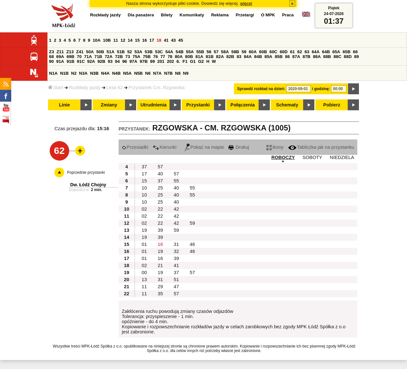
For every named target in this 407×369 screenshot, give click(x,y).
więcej (246, 3)
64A (316, 51)
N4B (116, 73)
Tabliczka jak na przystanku (321, 147)
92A (91, 61)
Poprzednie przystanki (86, 172)
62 (299, 51)
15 (137, 40)
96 (124, 61)
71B (98, 56)
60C (273, 51)
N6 (148, 73)
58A (225, 51)
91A (60, 61)
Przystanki (198, 104)
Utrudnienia (153, 104)
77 (162, 56)
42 (176, 209)
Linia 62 (114, 87)
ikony (274, 147)
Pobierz (331, 104)
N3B (94, 73)
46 (192, 244)
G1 (193, 61)
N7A (157, 73)
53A (138, 51)
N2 (74, 73)
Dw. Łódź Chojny (88, 184)
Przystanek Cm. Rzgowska (157, 87)
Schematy (287, 104)
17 (151, 40)
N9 (185, 73)
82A (220, 56)
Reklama (220, 15)
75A (136, 56)
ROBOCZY (283, 157)
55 (176, 180)
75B (147, 56)
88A (316, 56)
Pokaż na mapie (204, 147)
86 (287, 56)
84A (248, 56)
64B (326, 51)
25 (160, 187)
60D (283, 51)
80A (178, 56)
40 (160, 173)
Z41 (80, 51)
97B (143, 61)
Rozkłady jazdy (85, 87)
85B (278, 56)
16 (144, 40)
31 (176, 244)
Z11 (60, 51)
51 (176, 279)
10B (107, 40)
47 (176, 286)
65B (346, 51)
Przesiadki (135, 147)
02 (144, 209)
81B (209, 56)
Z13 (70, 51)
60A (252, 51)
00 (144, 272)
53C (159, 51)
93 (110, 61)
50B (100, 51)
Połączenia (242, 104)
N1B (64, 73)
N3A (83, 73)
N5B (138, 73)
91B (70, 61)
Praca (288, 15)
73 (127, 56)
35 (160, 293)
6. (178, 61)
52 (129, 51)
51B (121, 51)
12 (122, 40)
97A (133, 61)
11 (115, 40)
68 (51, 56)
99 (152, 61)
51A (110, 51)
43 (173, 40)
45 (180, 40)
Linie (64, 104)
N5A (127, 73)
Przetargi (245, 15)
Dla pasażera (141, 15)
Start (55, 87)
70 (79, 56)
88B (327, 56)
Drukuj (238, 147)
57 (216, 51)
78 (170, 56)
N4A (105, 73)
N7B (168, 73)
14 (130, 40)
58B (235, 51)
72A (108, 56)
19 (144, 230)
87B (306, 56)
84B (258, 56)
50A (90, 51)
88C (337, 56)
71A (88, 56)
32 (176, 251)
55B (200, 51)
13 (144, 279)
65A (336, 51)
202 (170, 61)
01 (144, 244)
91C (81, 61)
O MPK (268, 15)
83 (239, 56)
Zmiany (109, 104)
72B (119, 56)
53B (149, 51)
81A (199, 56)
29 (160, 286)
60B (263, 51)
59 (244, 51)
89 (356, 56)
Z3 (51, 51)
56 (209, 51)
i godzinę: (321, 89)
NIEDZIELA (342, 157)
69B (70, 56)
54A (169, 51)
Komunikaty (191, 15)
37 (144, 166)
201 (160, 61)
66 (355, 51)
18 (159, 40)
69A (60, 56)
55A (190, 51)
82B (230, 56)
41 (166, 40)
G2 (201, 61)
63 (306, 51)
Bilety (166, 15)
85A (268, 56)
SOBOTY (312, 157)
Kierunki (165, 147)
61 (292, 51)
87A (296, 56)
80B (189, 56)
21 (160, 265)
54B (179, 51)
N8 (177, 73)
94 (117, 61)
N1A (53, 73)
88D (348, 56)
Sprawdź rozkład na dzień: (261, 89)
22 (160, 209)
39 (160, 230)
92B (101, 61)
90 (51, 61)
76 (155, 56)
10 (144, 187)
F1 (184, 61)
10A (96, 40)
